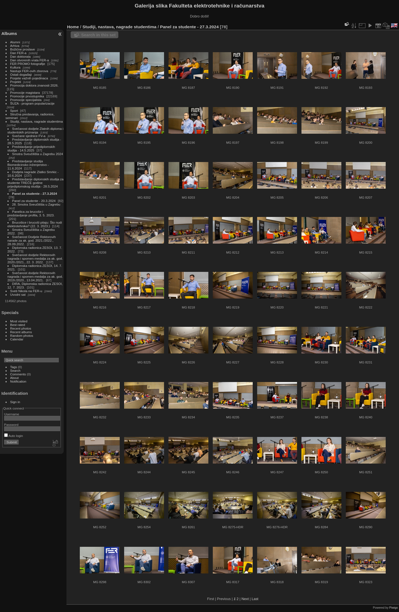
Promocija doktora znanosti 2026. (34, 85)
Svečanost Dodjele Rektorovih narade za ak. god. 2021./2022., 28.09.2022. (31, 240)
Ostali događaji (21, 74)
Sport (14, 110)
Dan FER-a (18, 53)
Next (245, 599)
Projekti (15, 82)
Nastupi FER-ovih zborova (29, 71)
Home (73, 26)
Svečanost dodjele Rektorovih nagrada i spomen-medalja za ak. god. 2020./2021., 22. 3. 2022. (35, 258)
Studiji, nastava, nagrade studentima (36, 121)
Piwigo (393, 607)
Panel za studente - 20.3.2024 (34, 201)
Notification (18, 381)
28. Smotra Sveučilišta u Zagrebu (36, 204)
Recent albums (21, 332)
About (14, 378)
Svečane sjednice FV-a (28, 136)
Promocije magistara (25, 92)
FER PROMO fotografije (27, 63)
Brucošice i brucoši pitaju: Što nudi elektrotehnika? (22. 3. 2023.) (34, 224)
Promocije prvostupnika (27, 96)
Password (11, 424)
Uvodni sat (18, 294)
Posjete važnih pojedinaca (29, 78)
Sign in (15, 402)
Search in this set (98, 34)
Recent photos (20, 328)
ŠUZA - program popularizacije (32, 103)
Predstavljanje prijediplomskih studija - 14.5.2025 (31, 148)
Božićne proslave (22, 49)
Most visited (18, 321)
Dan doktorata (20, 56)
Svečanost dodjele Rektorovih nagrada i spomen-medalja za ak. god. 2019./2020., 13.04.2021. (35, 276)
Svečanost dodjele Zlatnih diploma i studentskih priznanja (35, 130)
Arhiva (14, 45)
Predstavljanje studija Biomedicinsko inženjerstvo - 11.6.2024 (28, 164)
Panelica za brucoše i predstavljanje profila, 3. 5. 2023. (31, 213)
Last (255, 599)
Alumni (15, 42)
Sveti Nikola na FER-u (26, 291)
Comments (18, 374)
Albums (9, 33)
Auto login (13, 435)
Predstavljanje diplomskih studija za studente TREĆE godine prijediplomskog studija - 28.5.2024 (35, 182)
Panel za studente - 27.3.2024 (34, 193)
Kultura (15, 67)
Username (11, 414)
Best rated (17, 325)
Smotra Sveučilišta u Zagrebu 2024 (37, 154)
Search (15, 370)
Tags (13, 367)
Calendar (17, 339)
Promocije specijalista (26, 100)
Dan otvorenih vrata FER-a (29, 60)
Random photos (21, 335)
